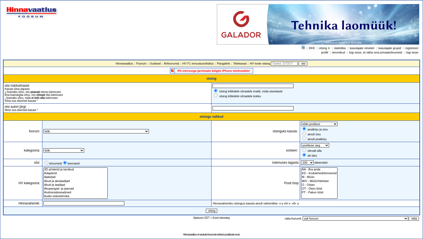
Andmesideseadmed (75, 192)
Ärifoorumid (171, 63)
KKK (312, 48)
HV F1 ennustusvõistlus (198, 63)
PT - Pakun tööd (319, 192)
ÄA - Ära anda (319, 169)
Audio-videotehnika (75, 196)
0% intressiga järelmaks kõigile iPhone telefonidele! (213, 70)
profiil (324, 52)
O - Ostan (319, 185)
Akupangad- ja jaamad (75, 189)
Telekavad (240, 63)
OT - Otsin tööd (319, 189)
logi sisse (412, 52)
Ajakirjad (75, 177)
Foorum (141, 63)
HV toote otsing (260, 63)
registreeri (411, 48)
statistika (340, 48)
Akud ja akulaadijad (75, 181)
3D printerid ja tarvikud (75, 169)
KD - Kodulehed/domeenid (319, 173)
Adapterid (75, 173)
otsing (323, 48)
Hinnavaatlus (124, 63)
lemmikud (338, 52)
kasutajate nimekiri (362, 48)
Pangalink (223, 63)
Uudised (155, 63)
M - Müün (319, 177)
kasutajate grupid (389, 48)
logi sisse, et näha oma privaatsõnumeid (375, 52)
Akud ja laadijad (75, 185)
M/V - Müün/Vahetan (319, 181)
